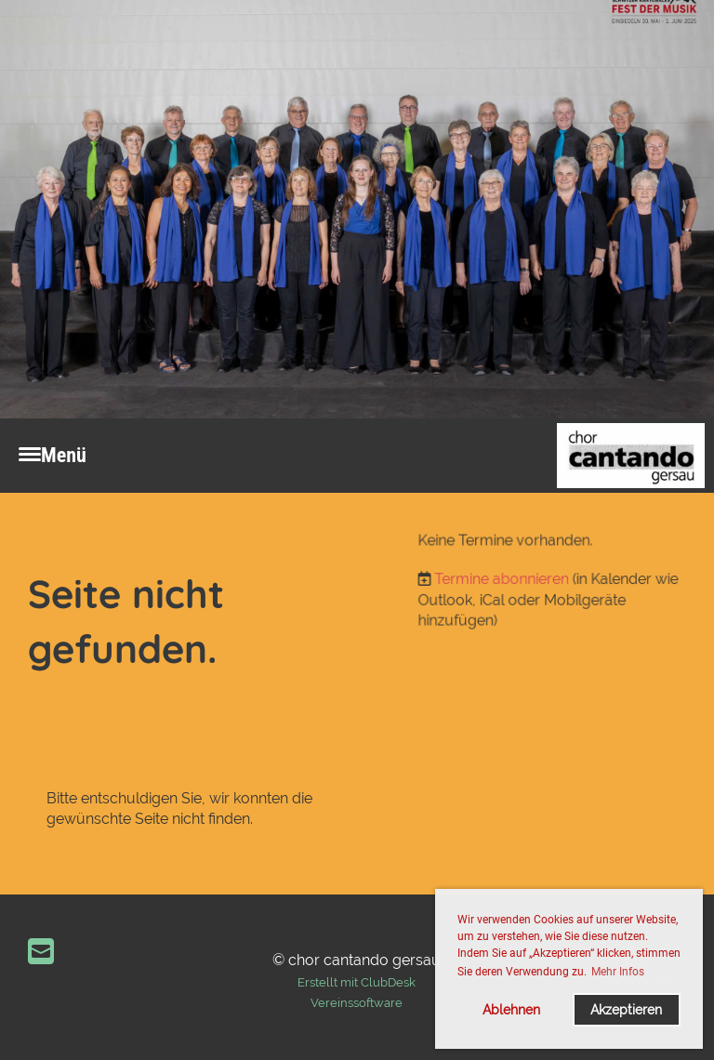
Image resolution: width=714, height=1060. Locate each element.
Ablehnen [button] (511, 1009)
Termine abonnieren (503, 579)
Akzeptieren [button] (626, 1009)
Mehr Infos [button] (617, 971)
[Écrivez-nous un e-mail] (41, 951)
